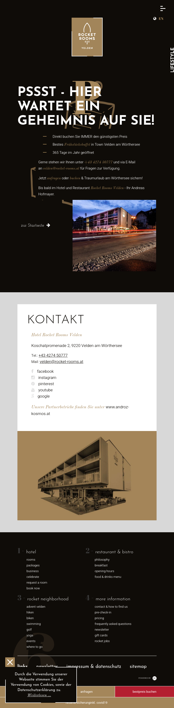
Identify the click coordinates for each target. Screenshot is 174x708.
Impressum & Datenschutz (93, 666)
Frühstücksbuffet (77, 145)
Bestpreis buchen (144, 691)
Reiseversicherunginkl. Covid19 (86, 702)
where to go (34, 646)
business (32, 571)
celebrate (32, 577)
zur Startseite (32, 225)
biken (30, 618)
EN (161, 18)
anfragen (86, 691)
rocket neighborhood (48, 599)
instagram (43, 378)
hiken (30, 612)
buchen (75, 178)
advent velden (35, 606)
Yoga (29, 635)
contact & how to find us (111, 606)
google (40, 396)
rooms (30, 559)
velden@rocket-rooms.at (61, 362)
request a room (36, 582)
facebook (42, 371)
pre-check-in (103, 612)
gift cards (101, 635)
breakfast (101, 565)
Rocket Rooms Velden (107, 188)
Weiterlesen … (39, 695)
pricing (99, 618)
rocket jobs (102, 641)
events (31, 641)
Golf (29, 629)
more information (113, 599)
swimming (33, 624)
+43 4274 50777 (98, 162)
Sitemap (138, 666)
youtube (42, 390)
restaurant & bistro (114, 552)
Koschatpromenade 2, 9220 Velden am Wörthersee (76, 346)
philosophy (102, 559)
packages (33, 565)
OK (10, 662)
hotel (31, 552)
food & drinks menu (108, 577)
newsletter (102, 629)
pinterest (42, 384)
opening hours (104, 571)
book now (33, 588)
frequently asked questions (113, 624)
